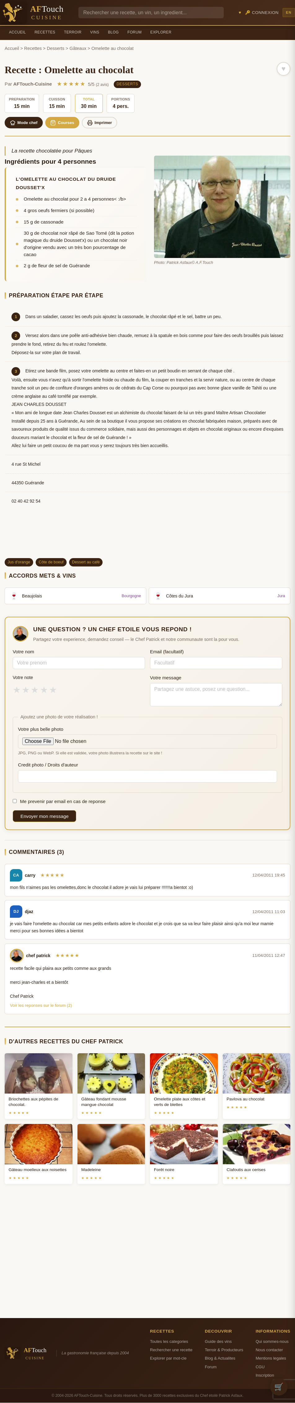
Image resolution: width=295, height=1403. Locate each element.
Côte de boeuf (51, 562)
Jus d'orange (19, 562)
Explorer (160, 32)
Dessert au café (86, 562)
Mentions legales (271, 1358)
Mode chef (24, 123)
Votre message (165, 678)
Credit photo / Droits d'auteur (48, 765)
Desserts (55, 48)
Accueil (17, 32)
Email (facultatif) (167, 652)
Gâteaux (77, 48)
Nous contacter (269, 1350)
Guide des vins (218, 1341)
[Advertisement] (147, 537)
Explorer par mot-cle (168, 1358)
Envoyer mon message (44, 816)
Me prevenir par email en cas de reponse (59, 801)
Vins (94, 32)
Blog (113, 32)
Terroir (72, 32)
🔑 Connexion (262, 12)
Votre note (23, 677)
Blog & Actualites (220, 1358)
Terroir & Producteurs (224, 1350)
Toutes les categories (169, 1341)
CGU (260, 1367)
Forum (134, 32)
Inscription (265, 1375)
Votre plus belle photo (40, 729)
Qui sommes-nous (272, 1341)
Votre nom (23, 652)
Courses (64, 123)
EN (289, 12)
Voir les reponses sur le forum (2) (41, 1005)
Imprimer (103, 123)
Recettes (45, 32)
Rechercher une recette (171, 1350)
